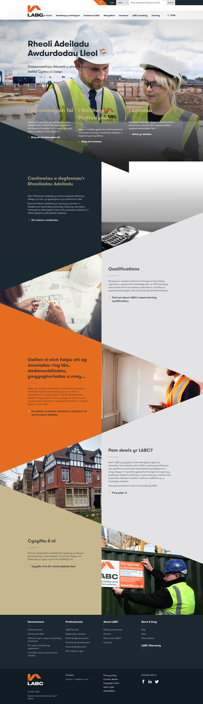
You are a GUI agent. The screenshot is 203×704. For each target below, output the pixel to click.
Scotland (107, 642)
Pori (172, 15)
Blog (143, 629)
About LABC (110, 622)
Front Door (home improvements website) (42, 654)
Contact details (110, 679)
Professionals (74, 622)
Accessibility (109, 691)
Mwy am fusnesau (92, 141)
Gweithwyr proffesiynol (68, 15)
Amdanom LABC (92, 15)
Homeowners (36, 622)
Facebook (143, 681)
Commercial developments (78, 642)
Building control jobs (112, 629)
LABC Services (72, 629)
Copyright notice (111, 683)
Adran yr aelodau (141, 134)
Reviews (107, 634)
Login (112, 3)
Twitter (157, 681)
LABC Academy (140, 15)
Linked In (150, 681)
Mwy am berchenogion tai (45, 137)
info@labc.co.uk (81, 679)
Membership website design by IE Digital (42, 697)
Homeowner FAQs (36, 634)
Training (155, 15)
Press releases (147, 638)
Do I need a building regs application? (39, 647)
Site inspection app (74, 651)
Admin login (108, 687)
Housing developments (76, 647)
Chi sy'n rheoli (44, 15)
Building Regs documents (77, 638)
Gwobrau (123, 15)
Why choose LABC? (112, 638)
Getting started (35, 629)
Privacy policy (109, 675)
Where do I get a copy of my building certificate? (44, 639)
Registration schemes (75, 634)
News (143, 634)
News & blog (149, 622)
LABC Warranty (151, 645)
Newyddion (109, 15)
